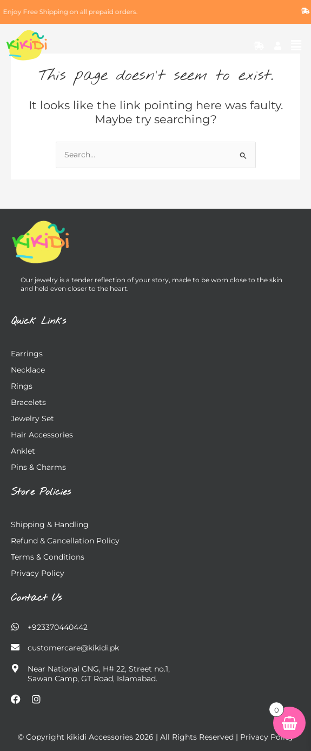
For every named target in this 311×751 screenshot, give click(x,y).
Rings (21, 386)
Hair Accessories (42, 435)
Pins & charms (38, 467)
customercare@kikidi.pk (73, 648)
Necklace (28, 370)
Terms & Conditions (47, 557)
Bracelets (28, 402)
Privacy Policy (37, 573)
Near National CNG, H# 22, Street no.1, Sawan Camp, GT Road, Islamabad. (99, 673)
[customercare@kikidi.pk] (15, 647)
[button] (296, 45)
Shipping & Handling (50, 524)
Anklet (23, 451)
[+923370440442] (15, 626)
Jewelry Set (32, 418)
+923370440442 (58, 627)
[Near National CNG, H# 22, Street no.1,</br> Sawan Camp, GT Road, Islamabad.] (15, 668)
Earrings (27, 353)
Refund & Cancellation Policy (65, 541)
